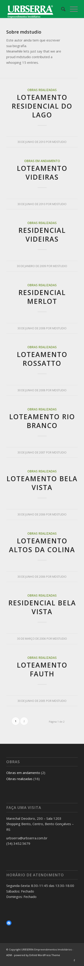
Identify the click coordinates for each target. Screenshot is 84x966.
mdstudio (59, 142)
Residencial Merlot (42, 297)
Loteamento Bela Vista (42, 483)
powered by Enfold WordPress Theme (37, 955)
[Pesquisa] (61, 9)
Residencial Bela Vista (42, 607)
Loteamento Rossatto (42, 359)
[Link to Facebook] (74, 960)
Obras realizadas (42, 90)
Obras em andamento (42, 161)
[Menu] (71, 9)
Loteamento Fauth (42, 669)
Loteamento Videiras (42, 173)
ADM (9, 955)
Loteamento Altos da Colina (42, 545)
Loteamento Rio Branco (42, 421)
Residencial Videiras (42, 235)
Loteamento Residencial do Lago (42, 106)
